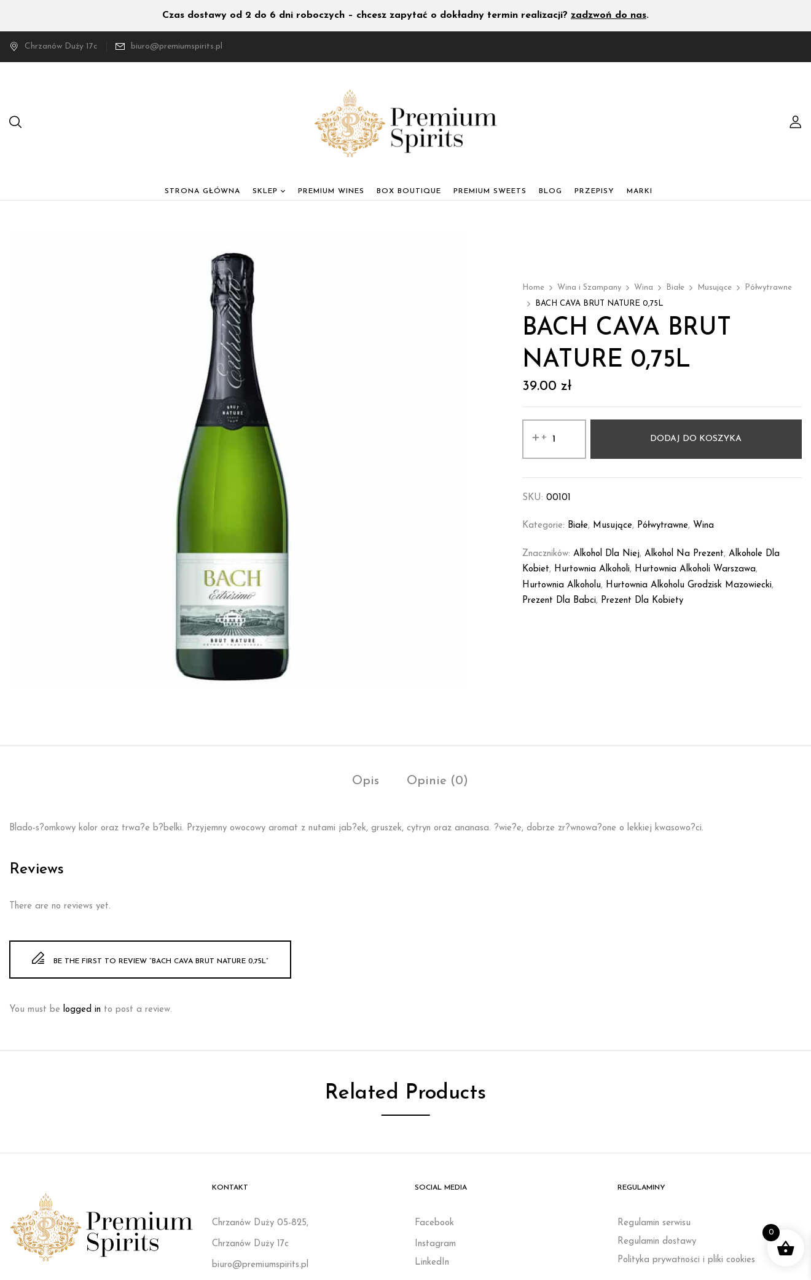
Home (533, 288)
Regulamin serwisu (654, 1223)
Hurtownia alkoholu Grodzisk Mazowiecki (689, 585)
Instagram (435, 1244)
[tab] (365, 783)
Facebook (434, 1223)
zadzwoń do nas (608, 15)
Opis (365, 781)
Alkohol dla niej (606, 554)
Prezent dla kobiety (642, 600)
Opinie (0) (437, 781)
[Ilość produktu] (554, 439)
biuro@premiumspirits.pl (176, 46)
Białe (675, 288)
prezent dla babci (559, 600)
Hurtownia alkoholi (592, 569)
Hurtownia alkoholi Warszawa (695, 569)
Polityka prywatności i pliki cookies (686, 1260)
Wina (643, 288)
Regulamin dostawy (656, 1241)
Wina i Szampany (589, 288)
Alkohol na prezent (684, 554)
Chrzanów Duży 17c (53, 46)
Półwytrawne (768, 288)
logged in (82, 1009)
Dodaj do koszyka (696, 438)
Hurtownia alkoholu (561, 585)
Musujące (714, 288)
